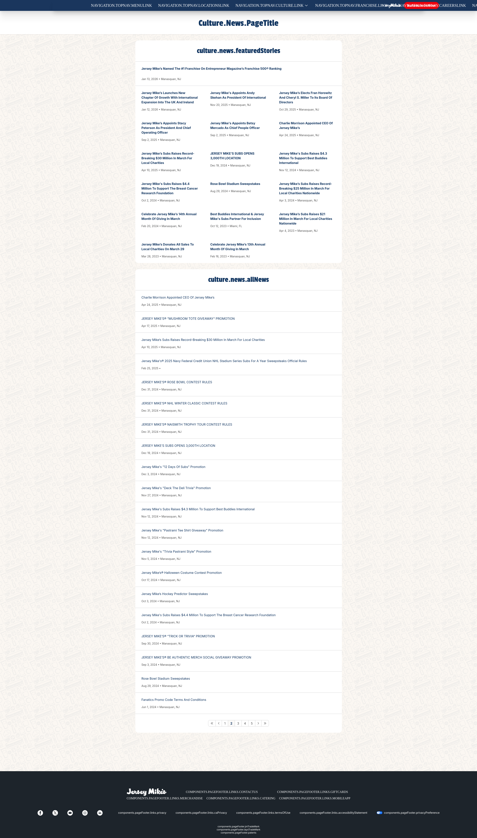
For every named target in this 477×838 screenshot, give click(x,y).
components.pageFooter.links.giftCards (312, 792)
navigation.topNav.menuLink (121, 5)
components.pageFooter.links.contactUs (222, 792)
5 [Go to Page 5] (252, 723)
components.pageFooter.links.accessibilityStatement (333, 812)
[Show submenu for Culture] (306, 5)
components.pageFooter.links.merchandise (165, 798)
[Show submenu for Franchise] (390, 5)
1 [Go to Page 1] (225, 723)
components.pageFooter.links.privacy (142, 812)
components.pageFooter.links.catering (241, 798)
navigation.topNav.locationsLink (193, 5)
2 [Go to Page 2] (231, 723)
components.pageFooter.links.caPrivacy (201, 812)
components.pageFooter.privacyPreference (412, 812)
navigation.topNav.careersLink (432, 5)
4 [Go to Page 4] (245, 723)
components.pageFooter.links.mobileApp (314, 798)
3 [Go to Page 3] (238, 723)
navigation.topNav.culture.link (269, 5)
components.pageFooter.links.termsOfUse (263, 812)
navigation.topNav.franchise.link (351, 5)
